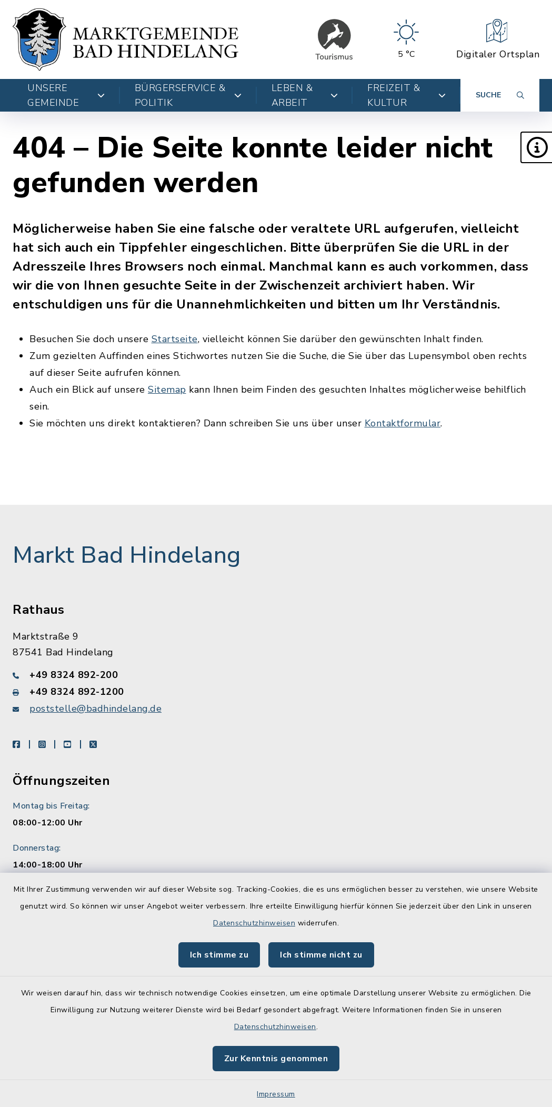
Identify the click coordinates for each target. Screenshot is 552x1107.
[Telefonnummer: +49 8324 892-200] (276, 675)
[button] (536, 147)
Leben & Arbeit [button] (305, 95)
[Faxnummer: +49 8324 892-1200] (276, 691)
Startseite (175, 339)
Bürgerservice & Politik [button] (188, 95)
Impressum (276, 1094)
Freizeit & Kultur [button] (406, 95)
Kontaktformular (403, 423)
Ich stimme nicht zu (321, 955)
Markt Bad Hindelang (127, 555)
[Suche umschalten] (499, 95)
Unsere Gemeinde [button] (66, 95)
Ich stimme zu (219, 955)
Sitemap (167, 389)
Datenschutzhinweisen (254, 923)
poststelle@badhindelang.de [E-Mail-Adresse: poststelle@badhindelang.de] (95, 708)
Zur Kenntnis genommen (276, 1058)
